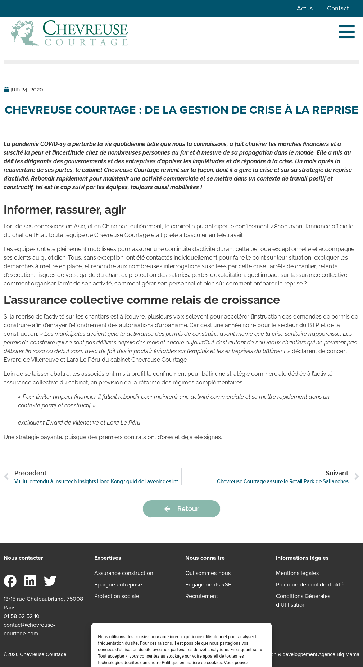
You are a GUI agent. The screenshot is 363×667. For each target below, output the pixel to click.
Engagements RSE (208, 584)
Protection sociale (116, 596)
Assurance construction (123, 573)
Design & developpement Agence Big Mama (310, 654)
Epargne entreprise (118, 584)
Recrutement (201, 596)
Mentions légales (297, 573)
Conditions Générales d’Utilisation (303, 600)
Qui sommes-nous (208, 573)
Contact (338, 8)
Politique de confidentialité (310, 584)
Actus (305, 8)
